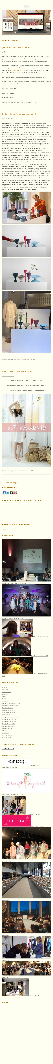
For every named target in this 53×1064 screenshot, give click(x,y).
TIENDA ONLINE (14, 70)
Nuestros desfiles (7, 708)
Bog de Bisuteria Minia (23, 826)
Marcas (4, 699)
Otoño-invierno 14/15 (8, 710)
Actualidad (5, 689)
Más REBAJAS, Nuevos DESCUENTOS (18, 371)
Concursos (5, 694)
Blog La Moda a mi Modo (21, 814)
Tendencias (5, 733)
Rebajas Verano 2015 (8, 726)
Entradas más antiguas (10, 483)
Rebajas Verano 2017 (8, 728)
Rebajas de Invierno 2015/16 (10, 717)
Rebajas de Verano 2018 (9, 721)
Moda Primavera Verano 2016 (11, 703)
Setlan (22, 102)
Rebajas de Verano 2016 (9, 719)
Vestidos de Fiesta (7, 737)
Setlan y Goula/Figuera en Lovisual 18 (19, 114)
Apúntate (5, 529)
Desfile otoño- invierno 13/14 (26, 636)
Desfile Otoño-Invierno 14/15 (25, 656)
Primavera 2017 (6, 715)
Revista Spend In (20, 995)
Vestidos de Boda (7, 735)
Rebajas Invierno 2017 (8, 724)
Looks (22, 359)
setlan (16, 40)
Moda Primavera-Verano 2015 (11, 705)
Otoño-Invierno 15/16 (8, 712)
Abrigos (4, 687)
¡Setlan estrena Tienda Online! (15, 47)
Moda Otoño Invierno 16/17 (10, 701)
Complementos (6, 692)
